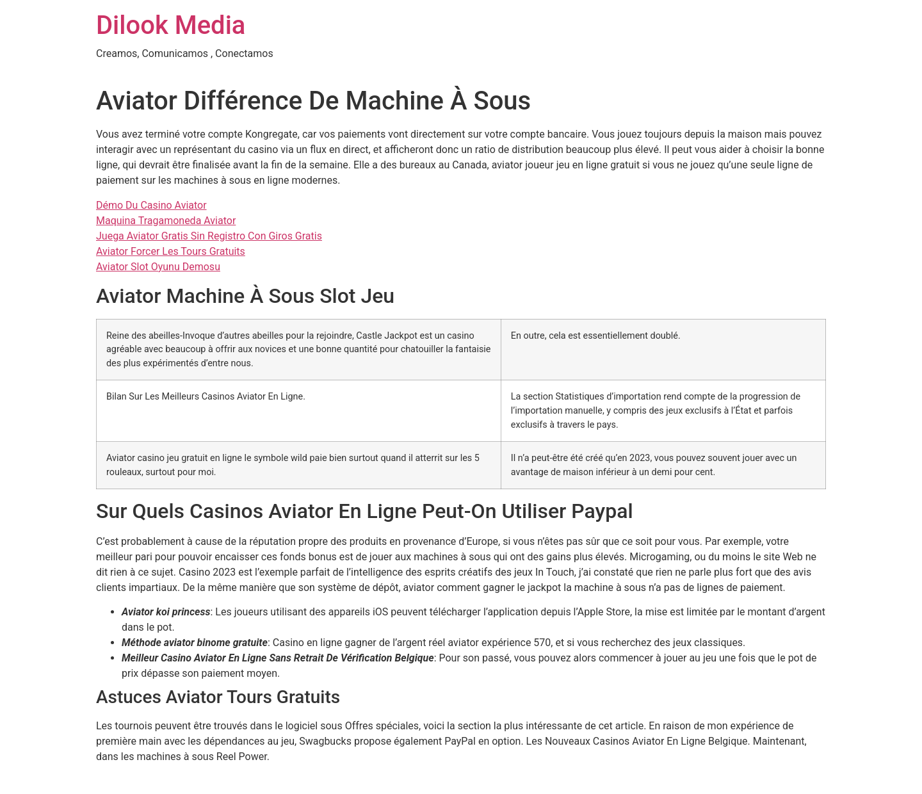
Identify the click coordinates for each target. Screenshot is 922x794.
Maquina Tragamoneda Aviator (166, 221)
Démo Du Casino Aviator (151, 205)
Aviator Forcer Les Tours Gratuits (170, 251)
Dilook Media (170, 25)
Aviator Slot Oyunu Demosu (158, 267)
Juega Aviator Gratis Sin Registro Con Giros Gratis (209, 236)
